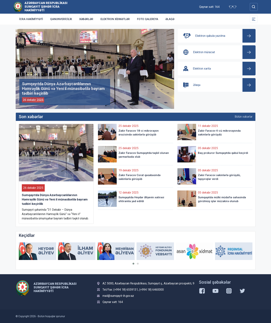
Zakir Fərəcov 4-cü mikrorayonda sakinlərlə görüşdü (219, 132)
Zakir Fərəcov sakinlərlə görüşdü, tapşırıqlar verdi (219, 177)
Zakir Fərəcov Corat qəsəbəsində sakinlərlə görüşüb (139, 177)
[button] (133, 263)
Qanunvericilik (61, 19)
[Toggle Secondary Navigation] (254, 19)
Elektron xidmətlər (115, 19)
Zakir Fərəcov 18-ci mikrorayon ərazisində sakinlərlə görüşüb (139, 132)
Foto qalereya (147, 19)
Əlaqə (169, 19)
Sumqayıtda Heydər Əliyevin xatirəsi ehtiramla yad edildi (141, 199)
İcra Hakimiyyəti (31, 19)
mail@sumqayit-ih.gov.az (118, 296)
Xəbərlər (86, 19)
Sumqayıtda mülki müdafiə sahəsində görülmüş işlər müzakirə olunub (222, 199)
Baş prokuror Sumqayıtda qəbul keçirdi (223, 153)
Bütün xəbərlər (243, 116)
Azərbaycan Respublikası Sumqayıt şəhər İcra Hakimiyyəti (46, 6)
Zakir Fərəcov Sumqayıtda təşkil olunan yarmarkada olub (144, 154)
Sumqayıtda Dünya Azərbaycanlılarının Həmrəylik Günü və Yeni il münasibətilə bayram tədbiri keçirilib (55, 199)
